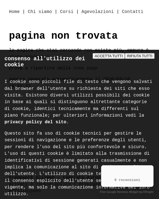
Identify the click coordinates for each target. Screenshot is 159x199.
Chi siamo (40, 12)
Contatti (132, 12)
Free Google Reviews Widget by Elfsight (126, 192)
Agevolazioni (98, 12)
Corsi (67, 12)
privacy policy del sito (35, 125)
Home (14, 12)
